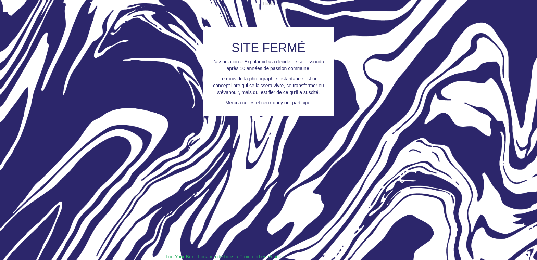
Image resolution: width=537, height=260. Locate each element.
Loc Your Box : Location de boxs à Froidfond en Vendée (225, 256)
